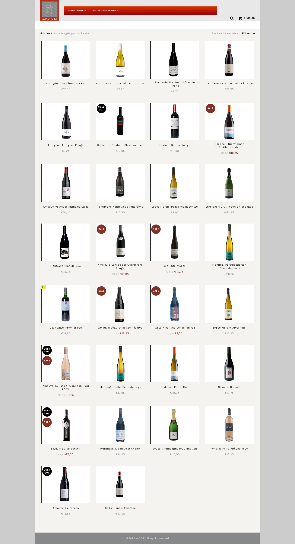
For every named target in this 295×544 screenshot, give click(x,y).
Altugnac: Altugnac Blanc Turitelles (120, 83)
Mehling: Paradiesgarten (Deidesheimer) (230, 266)
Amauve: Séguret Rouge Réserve (120, 327)
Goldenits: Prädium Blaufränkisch (120, 145)
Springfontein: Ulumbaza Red (65, 83)
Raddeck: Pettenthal (175, 387)
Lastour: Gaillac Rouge (175, 145)
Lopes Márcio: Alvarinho (230, 327)
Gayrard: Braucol (230, 387)
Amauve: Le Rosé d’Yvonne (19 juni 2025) (65, 387)
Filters (246, 33)
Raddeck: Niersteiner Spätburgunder (230, 145)
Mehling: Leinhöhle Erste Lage (120, 387)
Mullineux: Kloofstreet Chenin (120, 448)
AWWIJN (140, 538)
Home (46, 33)
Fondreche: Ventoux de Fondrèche (120, 206)
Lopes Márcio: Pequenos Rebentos (175, 206)
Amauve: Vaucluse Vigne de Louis (65, 206)
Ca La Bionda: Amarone (120, 508)
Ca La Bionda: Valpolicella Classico (230, 83)
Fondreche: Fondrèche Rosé (230, 448)
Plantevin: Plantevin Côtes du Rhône (175, 84)
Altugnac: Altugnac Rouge (65, 145)
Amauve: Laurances (65, 508)
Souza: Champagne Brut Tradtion (175, 448)
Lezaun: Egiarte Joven (65, 448)
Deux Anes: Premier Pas (65, 327)
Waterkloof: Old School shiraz (175, 327)
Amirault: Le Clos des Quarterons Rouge (119, 266)
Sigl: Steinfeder (175, 265)
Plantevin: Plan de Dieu (65, 265)
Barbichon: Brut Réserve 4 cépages (230, 206)
